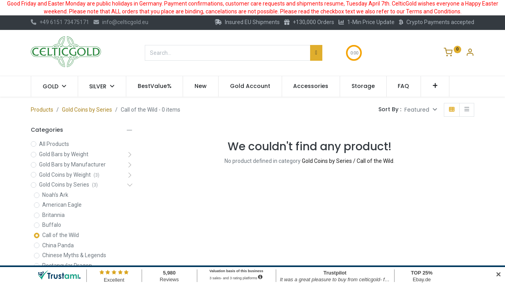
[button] (435, 86)
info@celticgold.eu (121, 22)
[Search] (316, 53)
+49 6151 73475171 (60, 22)
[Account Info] (470, 53)
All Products (54, 144)
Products (42, 109)
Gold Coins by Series (87, 109)
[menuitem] (154, 86)
